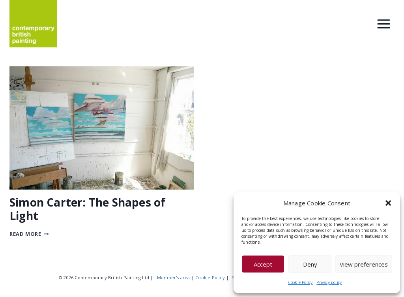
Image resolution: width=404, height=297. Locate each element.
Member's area (173, 277)
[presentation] (101, 128)
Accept (263, 264)
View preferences (364, 264)
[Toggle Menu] (384, 24)
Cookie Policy (300, 282)
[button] (388, 203)
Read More (29, 233)
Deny (310, 264)
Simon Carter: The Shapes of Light (87, 209)
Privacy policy (329, 282)
